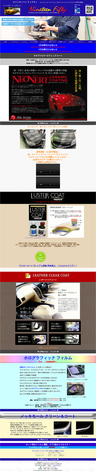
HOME (5, 41)
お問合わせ (71, 41)
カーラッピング (43, 41)
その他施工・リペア (61, 41)
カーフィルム (24, 41)
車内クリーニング (52, 41)
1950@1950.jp (56, 465)
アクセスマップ (81, 41)
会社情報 (90, 41)
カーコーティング (15, 41)
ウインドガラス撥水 (33, 41)
